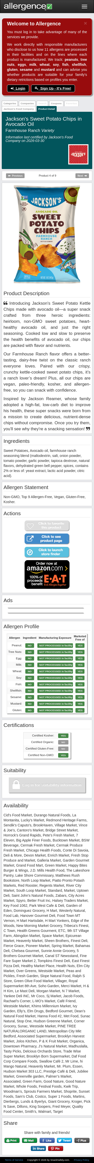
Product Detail (46, 109)
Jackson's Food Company (19, 109)
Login (18, 88)
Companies (27, 103)
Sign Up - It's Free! (53, 88)
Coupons (56, 103)
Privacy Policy (81, 1159)
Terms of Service (14, 1159)
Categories (10, 103)
